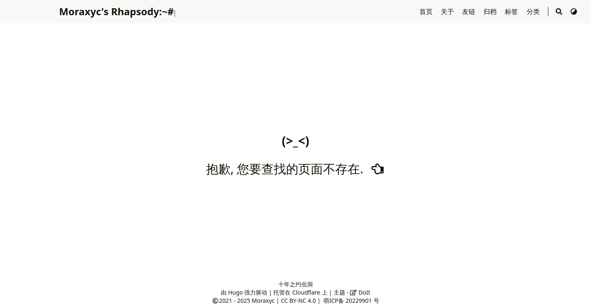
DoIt (360, 292)
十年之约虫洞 (295, 284)
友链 (469, 11)
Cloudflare (306, 292)
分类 (534, 11)
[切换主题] (574, 11)
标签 (512, 11)
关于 (448, 11)
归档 (490, 11)
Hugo (235, 292)
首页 (426, 11)
